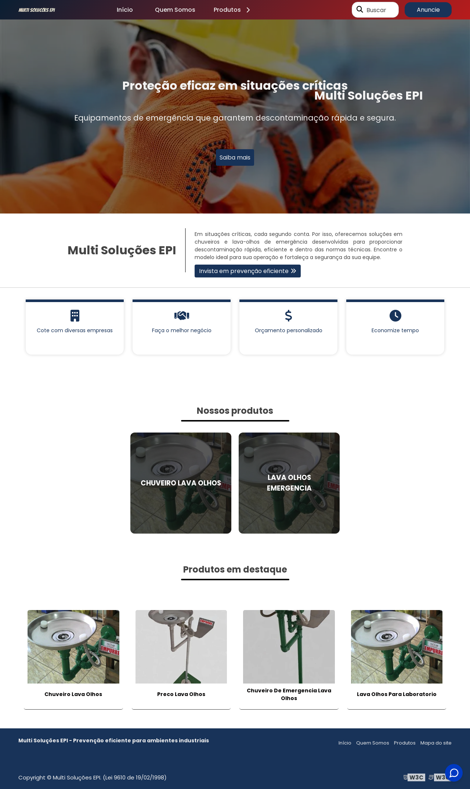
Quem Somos (175, 10)
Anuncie (428, 10)
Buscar (376, 10)
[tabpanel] (235, 116)
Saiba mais (235, 158)
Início (125, 10)
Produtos (233, 10)
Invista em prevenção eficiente (244, 271)
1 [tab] (235, 204)
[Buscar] (359, 10)
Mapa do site (436, 742)
